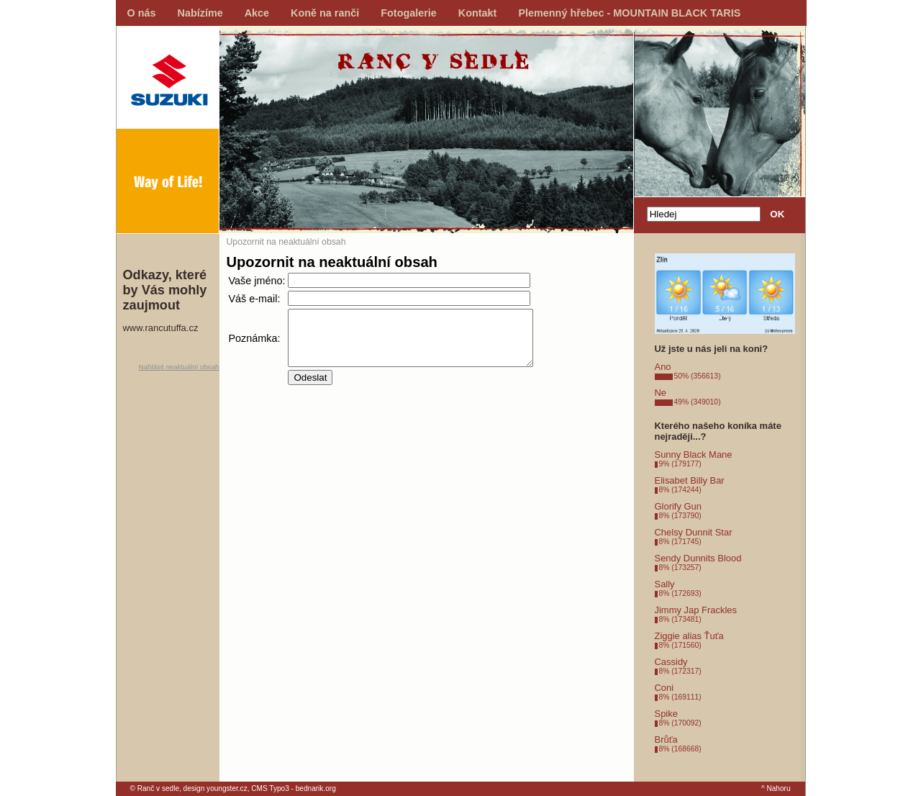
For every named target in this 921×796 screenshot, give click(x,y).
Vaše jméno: (257, 280)
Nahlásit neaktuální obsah (179, 367)
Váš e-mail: (255, 298)
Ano (663, 366)
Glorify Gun (678, 506)
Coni (664, 687)
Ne (661, 392)
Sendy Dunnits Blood (698, 558)
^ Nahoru (776, 788)
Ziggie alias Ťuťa (689, 635)
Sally (665, 584)
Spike (666, 713)
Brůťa (666, 739)
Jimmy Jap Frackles (696, 610)
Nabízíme (200, 13)
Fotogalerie (409, 13)
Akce (257, 13)
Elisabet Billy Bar (690, 480)
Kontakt (477, 13)
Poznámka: (255, 343)
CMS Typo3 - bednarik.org (293, 788)
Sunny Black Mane (693, 454)
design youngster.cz (215, 788)
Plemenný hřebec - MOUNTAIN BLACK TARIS (629, 13)
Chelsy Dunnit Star (693, 532)
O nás (141, 13)
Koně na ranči (325, 13)
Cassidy (671, 661)
